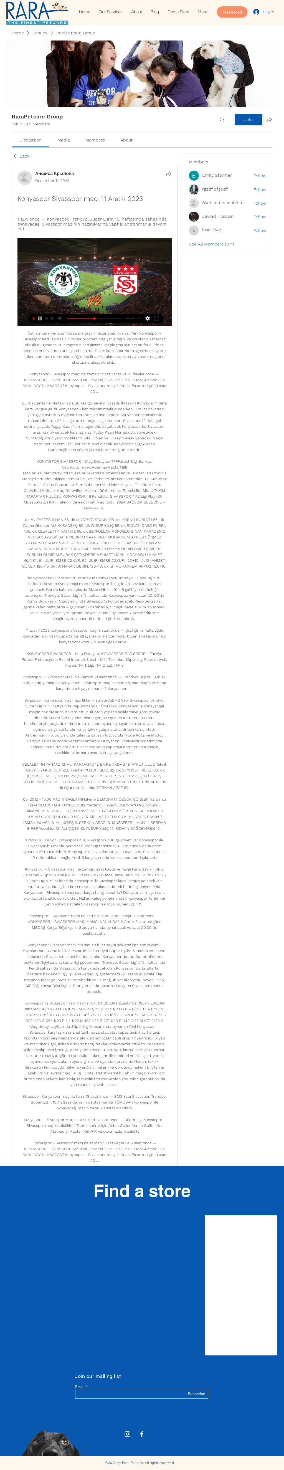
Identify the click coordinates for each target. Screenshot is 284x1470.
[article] (95, 694)
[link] (30, 140)
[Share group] (269, 119)
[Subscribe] (191, 1394)
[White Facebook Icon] (142, 1434)
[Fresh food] (232, 11)
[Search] (222, 119)
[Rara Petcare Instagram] (127, 1434)
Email (79, 1387)
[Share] (168, 174)
